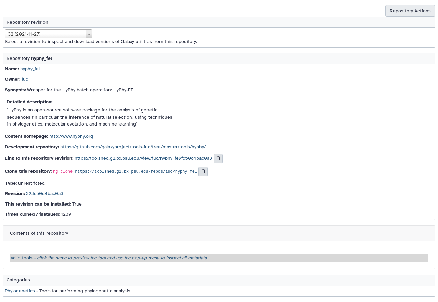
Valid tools (109, 258)
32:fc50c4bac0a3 (44, 193)
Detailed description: (29, 102)
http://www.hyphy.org (71, 136)
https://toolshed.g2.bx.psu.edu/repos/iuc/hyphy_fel (136, 171)
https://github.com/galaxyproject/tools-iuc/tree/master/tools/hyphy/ (133, 147)
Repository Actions (410, 11)
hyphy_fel (30, 69)
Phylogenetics (20, 291)
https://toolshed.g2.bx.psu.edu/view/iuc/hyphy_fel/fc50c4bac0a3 (143, 158)
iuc (25, 79)
